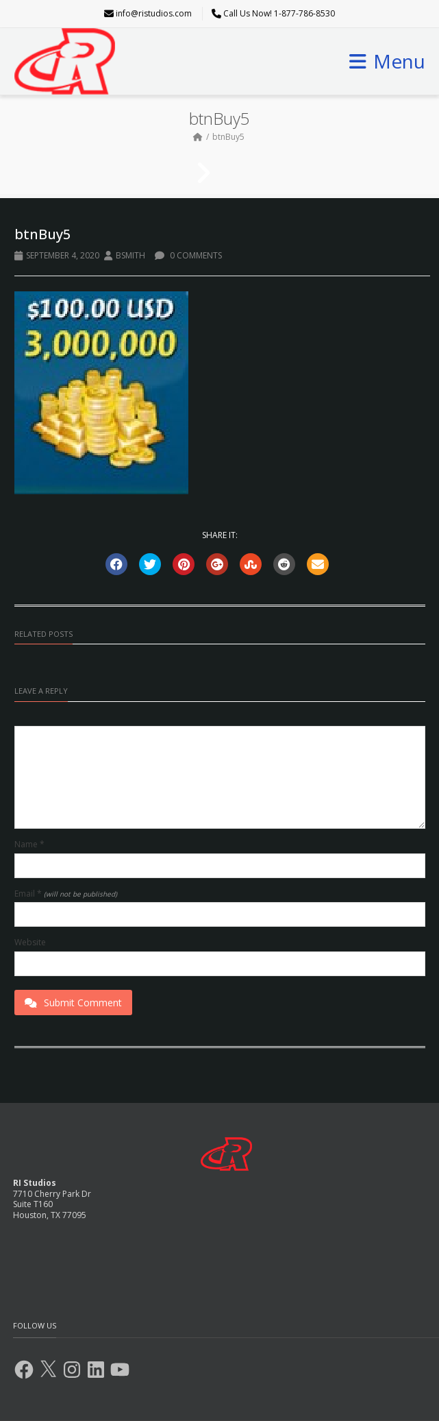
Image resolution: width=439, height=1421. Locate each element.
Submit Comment (73, 1002)
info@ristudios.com (154, 13)
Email (65, 893)
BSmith (130, 255)
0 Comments (188, 255)
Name (29, 844)
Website (30, 942)
